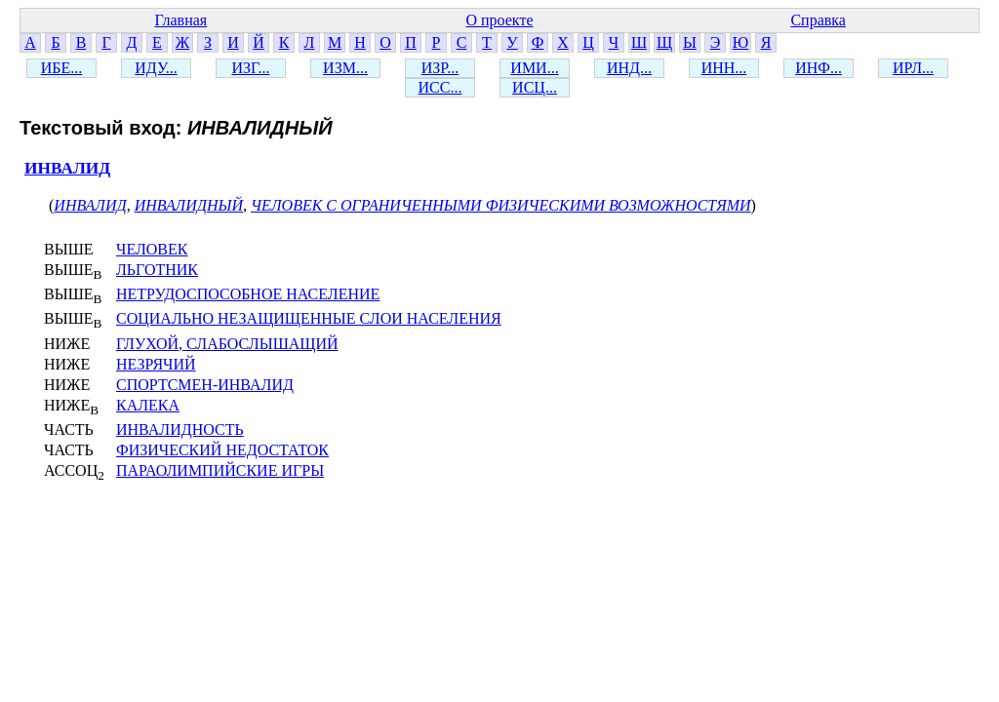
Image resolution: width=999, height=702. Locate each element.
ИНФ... (818, 67)
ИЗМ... (345, 67)
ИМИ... (534, 67)
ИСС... (440, 87)
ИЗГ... (250, 67)
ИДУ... (156, 67)
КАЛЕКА (148, 405)
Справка (818, 20)
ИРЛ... (913, 67)
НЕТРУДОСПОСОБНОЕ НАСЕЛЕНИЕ (248, 294)
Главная (180, 20)
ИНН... (724, 67)
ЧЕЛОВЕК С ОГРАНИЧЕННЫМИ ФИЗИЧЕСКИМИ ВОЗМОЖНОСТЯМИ (501, 205)
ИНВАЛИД (67, 168)
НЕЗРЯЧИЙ (156, 364)
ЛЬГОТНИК (157, 269)
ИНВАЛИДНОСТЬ (180, 429)
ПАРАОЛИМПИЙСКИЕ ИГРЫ (220, 470)
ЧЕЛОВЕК (151, 249)
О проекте (499, 20)
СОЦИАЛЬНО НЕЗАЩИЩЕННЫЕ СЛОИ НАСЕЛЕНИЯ (308, 318)
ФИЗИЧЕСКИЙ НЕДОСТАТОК (222, 450)
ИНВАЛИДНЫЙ (189, 205)
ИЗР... (440, 67)
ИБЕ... (62, 67)
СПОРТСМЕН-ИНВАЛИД (205, 384)
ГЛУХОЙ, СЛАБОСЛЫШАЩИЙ (227, 343)
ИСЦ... (534, 87)
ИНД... (629, 67)
